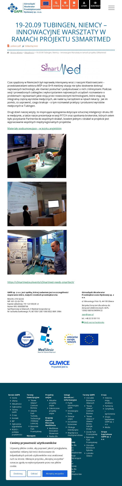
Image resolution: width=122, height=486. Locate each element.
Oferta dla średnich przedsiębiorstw (75, 471)
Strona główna (16, 52)
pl (63, 5)
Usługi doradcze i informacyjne (70, 397)
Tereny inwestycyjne (33, 396)
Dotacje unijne (71, 417)
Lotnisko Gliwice (89, 454)
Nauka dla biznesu (53, 437)
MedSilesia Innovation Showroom (53, 431)
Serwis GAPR (14, 395)
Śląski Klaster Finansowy (72, 463)
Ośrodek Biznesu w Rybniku (90, 448)
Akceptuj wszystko (55, 473)
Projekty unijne (49, 396)
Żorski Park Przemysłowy (91, 433)
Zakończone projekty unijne (54, 411)
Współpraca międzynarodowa (75, 434)
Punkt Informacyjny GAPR (73, 405)
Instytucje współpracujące (74, 456)
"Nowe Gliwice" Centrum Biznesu (34, 404)
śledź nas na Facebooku (94, 322)
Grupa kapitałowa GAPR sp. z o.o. (109, 421)
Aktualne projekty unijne (52, 403)
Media (107, 427)
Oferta (14, 401)
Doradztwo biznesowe (72, 423)
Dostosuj (18, 473)
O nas (14, 415)
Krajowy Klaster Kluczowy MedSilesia (50, 422)
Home (14, 398)
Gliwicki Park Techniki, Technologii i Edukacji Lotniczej (35, 417)
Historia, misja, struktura (108, 400)
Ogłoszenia (16, 407)
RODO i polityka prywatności (17, 432)
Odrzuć (34, 473)
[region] (38, 459)
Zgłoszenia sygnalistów (17, 425)
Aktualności (29, 52)
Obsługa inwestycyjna (73, 428)
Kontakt (15, 418)
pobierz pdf (14, 45)
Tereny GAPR (15, 410)
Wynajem (31, 436)
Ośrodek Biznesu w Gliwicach (90, 400)
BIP (74, 4)
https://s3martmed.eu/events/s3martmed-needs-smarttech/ (40, 282)
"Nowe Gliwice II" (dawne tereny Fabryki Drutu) (90, 422)
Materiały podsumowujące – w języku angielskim (34, 128)
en (67, 5)
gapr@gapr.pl (88, 314)
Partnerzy (109, 406)
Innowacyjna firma (73, 412)
